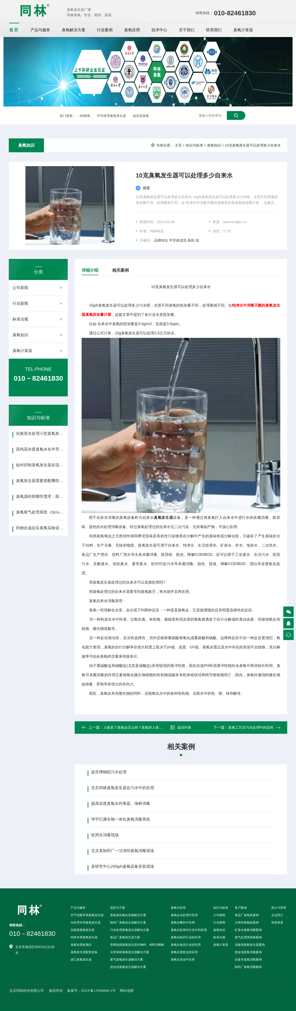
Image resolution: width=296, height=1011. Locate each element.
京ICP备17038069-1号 (98, 990)
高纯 (190, 240)
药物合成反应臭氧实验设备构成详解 (40, 528)
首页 (14, 30)
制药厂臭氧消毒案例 (248, 967)
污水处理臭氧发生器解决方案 (129, 930)
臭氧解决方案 (73, 30)
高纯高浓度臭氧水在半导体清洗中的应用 (40, 449)
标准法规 (20, 319)
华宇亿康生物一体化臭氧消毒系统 (120, 819)
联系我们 (214, 30)
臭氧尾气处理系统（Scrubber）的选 (40, 512)
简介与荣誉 (278, 907)
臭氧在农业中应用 (183, 959)
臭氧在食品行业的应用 (186, 944)
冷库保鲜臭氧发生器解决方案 (129, 952)
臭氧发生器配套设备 (84, 952)
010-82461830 (235, 13)
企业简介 (277, 915)
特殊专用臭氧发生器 (84, 937)
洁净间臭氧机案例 (247, 922)
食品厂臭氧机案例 (247, 915)
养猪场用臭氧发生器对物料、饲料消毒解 (137, 944)
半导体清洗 (177, 240)
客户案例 (241, 907)
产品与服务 (40, 30)
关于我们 (186, 30)
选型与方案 (117, 907)
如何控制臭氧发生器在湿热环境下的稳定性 (40, 465)
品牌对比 (161, 240)
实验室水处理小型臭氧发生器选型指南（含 (40, 433)
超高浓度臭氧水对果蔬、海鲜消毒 (120, 803)
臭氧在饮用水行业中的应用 (189, 930)
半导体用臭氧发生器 (111, 116)
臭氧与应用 (178, 907)
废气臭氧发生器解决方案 (126, 959)
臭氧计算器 (243, 30)
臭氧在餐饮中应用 (183, 922)
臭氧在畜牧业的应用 (184, 952)
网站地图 (127, 990)
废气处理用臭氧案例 (248, 937)
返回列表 (180, 727)
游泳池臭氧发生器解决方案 (128, 967)
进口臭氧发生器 (81, 959)
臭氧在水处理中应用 (184, 915)
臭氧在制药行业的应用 (186, 937)
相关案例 (120, 270)
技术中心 (159, 30)
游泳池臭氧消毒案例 (248, 952)
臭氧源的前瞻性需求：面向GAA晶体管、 (40, 496)
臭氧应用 (132, 30)
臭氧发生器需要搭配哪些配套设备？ (40, 481)
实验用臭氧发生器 (83, 930)
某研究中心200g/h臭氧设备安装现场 (122, 866)
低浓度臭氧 (141, 116)
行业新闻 (20, 303)
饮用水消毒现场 (105, 835)
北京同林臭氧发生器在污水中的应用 (122, 788)
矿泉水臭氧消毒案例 (248, 930)
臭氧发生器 (163, 517)
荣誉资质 (277, 922)
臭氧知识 (26, 145)
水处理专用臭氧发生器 (86, 922)
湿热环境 (202, 240)
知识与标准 (194, 145)
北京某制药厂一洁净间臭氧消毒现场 (122, 851)
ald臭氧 (85, 116)
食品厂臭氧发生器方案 (125, 937)
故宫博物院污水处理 (108, 772)
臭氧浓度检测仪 (81, 944)
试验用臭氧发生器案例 (250, 944)
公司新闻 (20, 288)
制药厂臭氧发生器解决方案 (128, 922)
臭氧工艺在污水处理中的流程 (250, 727)
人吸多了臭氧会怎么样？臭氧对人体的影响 (136, 727)
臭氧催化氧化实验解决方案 (128, 915)
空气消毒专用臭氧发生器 (87, 915)
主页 (178, 145)
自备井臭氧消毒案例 (248, 959)
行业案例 (105, 30)
